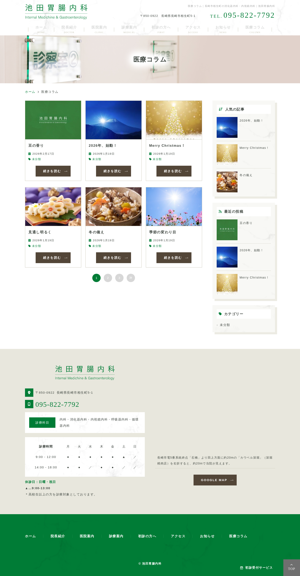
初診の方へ (161, 29)
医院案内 (99, 29)
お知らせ (223, 29)
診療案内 (129, 29)
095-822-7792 (57, 404)
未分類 (36, 159)
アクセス (193, 29)
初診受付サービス (256, 567)
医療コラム (255, 29)
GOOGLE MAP (214, 480)
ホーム (41, 29)
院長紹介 (69, 29)
